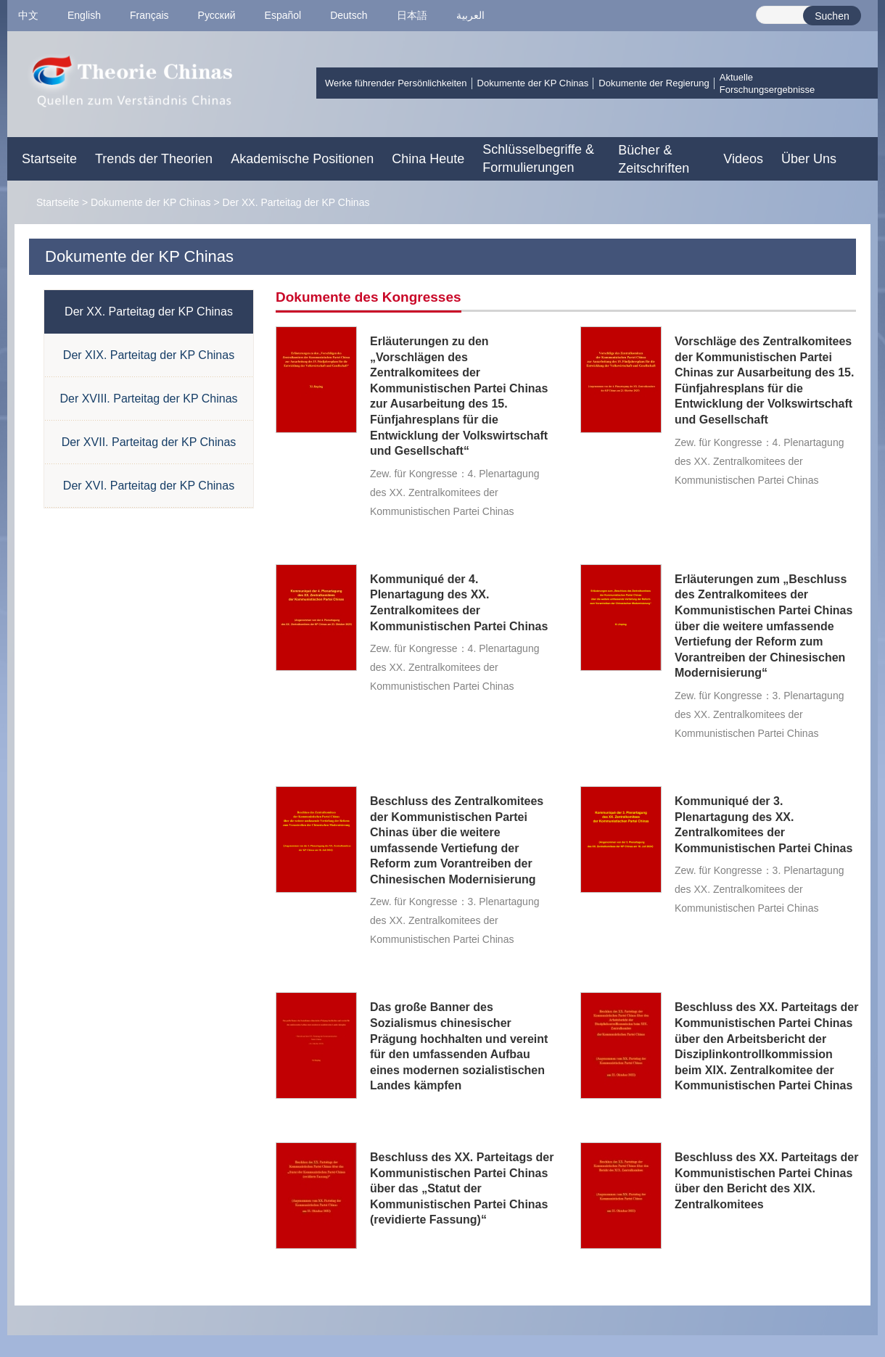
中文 (28, 15)
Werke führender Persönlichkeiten (396, 83)
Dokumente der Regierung (653, 83)
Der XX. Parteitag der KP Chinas (296, 202)
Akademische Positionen (302, 159)
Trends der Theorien (154, 159)
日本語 (412, 15)
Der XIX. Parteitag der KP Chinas (148, 355)
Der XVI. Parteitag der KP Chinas (148, 485)
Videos (743, 159)
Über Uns (808, 159)
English (84, 15)
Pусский (217, 15)
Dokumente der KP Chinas (533, 83)
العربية (470, 15)
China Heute (428, 159)
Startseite (49, 159)
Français (149, 15)
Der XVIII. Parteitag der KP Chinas (148, 398)
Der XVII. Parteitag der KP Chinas (149, 442)
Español (283, 15)
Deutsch (348, 15)
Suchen (832, 16)
